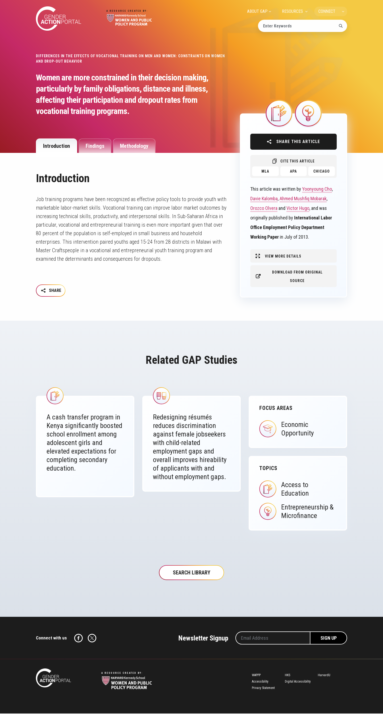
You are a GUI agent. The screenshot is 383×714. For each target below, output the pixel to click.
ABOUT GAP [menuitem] (257, 11)
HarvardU (324, 676)
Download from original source (297, 276)
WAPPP (256, 676)
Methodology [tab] (134, 146)
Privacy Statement (263, 689)
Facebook (78, 639)
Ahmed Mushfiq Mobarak (303, 198)
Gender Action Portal (58, 18)
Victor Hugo (297, 208)
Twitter (92, 639)
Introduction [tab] (56, 146)
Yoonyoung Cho (317, 189)
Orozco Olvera (263, 208)
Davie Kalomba (264, 198)
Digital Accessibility (298, 682)
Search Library (191, 573)
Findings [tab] (95, 146)
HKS (287, 676)
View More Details (283, 256)
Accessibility (260, 682)
